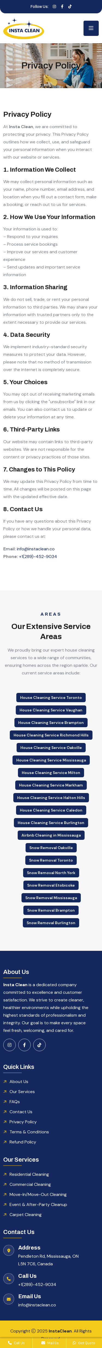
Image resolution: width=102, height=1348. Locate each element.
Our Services (22, 1091)
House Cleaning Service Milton (51, 772)
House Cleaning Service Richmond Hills (51, 735)
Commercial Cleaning (30, 1184)
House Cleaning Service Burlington (51, 822)
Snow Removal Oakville (51, 847)
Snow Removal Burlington (51, 922)
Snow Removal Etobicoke (51, 885)
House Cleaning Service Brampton (51, 722)
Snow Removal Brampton (51, 910)
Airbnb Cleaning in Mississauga (51, 835)
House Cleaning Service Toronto (51, 697)
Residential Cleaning (29, 1174)
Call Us (16, 1343)
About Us (19, 1081)
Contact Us (21, 1112)
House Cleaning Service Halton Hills (51, 797)
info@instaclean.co (36, 549)
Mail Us (50, 1343)
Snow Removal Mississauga (51, 897)
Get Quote (84, 1343)
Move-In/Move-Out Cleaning (38, 1194)
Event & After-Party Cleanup (38, 1204)
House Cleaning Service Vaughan (51, 710)
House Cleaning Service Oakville (51, 747)
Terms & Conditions (29, 1132)
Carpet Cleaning (26, 1214)
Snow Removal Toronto (51, 860)
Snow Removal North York (51, 872)
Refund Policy (23, 1142)
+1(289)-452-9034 (38, 556)
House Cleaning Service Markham (51, 785)
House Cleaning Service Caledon (51, 810)
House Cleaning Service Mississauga (51, 760)
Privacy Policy (23, 1122)
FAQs (15, 1102)
